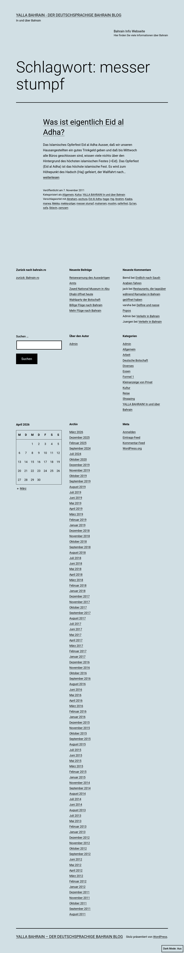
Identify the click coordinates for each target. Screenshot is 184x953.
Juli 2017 (75, 623)
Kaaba (128, 199)
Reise (126, 393)
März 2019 (76, 514)
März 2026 (76, 432)
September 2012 (80, 854)
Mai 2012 (75, 865)
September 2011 (80, 908)
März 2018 (76, 580)
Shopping (129, 398)
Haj (112, 199)
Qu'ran (132, 203)
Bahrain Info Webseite (141, 33)
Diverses (128, 366)
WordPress (160, 936)
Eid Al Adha (95, 199)
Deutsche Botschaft (135, 360)
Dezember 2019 (79, 465)
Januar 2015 (77, 777)
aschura (83, 199)
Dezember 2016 (79, 662)
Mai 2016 (75, 695)
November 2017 (79, 602)
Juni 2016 (75, 689)
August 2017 (77, 618)
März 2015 (76, 766)
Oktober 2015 (78, 733)
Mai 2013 (75, 821)
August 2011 (77, 914)
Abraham (72, 199)
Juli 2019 (75, 492)
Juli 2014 (75, 799)
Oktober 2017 (78, 607)
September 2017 (80, 612)
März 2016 (76, 706)
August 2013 (77, 810)
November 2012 (79, 843)
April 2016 (76, 700)
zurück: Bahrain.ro (27, 277)
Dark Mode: (172, 949)
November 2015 (79, 728)
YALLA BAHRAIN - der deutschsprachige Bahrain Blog (68, 15)
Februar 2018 (77, 585)
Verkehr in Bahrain (148, 316)
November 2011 (79, 897)
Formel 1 (128, 376)
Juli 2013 (75, 815)
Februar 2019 (77, 519)
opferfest (123, 203)
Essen (126, 371)
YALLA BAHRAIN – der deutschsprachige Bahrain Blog (69, 936)
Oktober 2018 (78, 541)
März (21, 488)
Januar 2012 (77, 886)
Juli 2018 (75, 558)
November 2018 (79, 536)
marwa (47, 203)
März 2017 (76, 645)
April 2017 (76, 640)
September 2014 (80, 788)
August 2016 (77, 684)
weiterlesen (51, 177)
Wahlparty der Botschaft (84, 299)
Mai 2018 (75, 569)
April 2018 (76, 574)
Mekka (56, 203)
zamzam (63, 207)
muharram (101, 203)
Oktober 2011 (78, 903)
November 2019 (79, 470)
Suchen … (22, 336)
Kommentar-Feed (134, 443)
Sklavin (53, 207)
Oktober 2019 (78, 475)
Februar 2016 (77, 711)
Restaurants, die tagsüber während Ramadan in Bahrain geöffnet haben (144, 294)
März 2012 (76, 876)
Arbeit (126, 354)
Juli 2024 (75, 454)
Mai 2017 (75, 634)
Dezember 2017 (79, 596)
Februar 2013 (77, 826)
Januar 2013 (77, 832)
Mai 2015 (75, 760)
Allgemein (68, 194)
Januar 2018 (77, 591)
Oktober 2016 (78, 673)
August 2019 (77, 487)
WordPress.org (132, 448)
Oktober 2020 (78, 459)
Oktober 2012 (78, 848)
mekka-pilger (68, 203)
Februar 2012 (77, 881)
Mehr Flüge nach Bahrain (85, 310)
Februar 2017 (77, 651)
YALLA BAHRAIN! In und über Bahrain (104, 194)
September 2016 (80, 678)
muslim (112, 203)
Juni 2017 (75, 629)
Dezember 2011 (79, 892)
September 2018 (80, 547)
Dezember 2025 (79, 437)
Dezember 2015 (79, 722)
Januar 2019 (77, 525)
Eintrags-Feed (131, 437)
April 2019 (76, 508)
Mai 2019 (75, 503)
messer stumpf (85, 203)
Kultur (78, 194)
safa (45, 207)
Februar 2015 (77, 771)
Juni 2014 (75, 804)
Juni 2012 (75, 859)
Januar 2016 (77, 717)
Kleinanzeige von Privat (137, 382)
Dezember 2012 (79, 837)
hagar (106, 199)
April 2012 (76, 870)
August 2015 (77, 744)
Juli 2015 (75, 750)
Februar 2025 (77, 443)
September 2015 (80, 738)
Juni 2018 (75, 563)
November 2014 (79, 782)
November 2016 (79, 667)
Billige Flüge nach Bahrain (85, 305)
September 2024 (80, 448)
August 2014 (77, 793)
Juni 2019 (75, 497)
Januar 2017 (77, 656)
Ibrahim (119, 199)
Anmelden (129, 432)
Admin (73, 344)
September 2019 (80, 481)
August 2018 (77, 552)
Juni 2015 (75, 755)
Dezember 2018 (79, 530)
